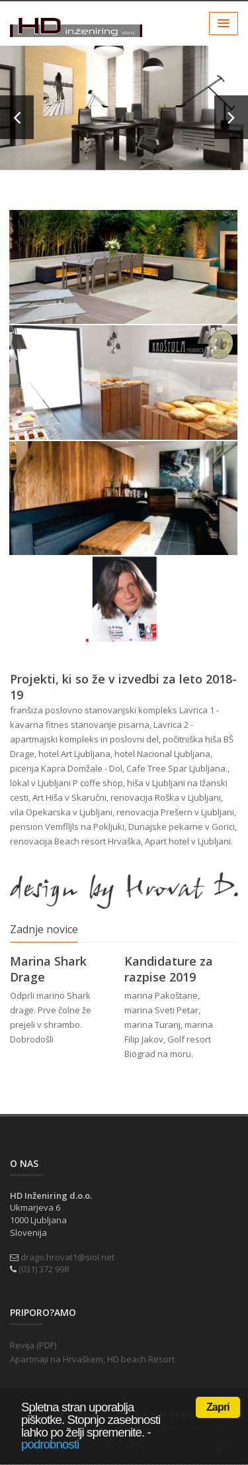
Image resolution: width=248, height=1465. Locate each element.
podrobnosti (50, 1444)
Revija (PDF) (33, 1345)
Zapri (217, 1407)
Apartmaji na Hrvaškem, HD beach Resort (92, 1359)
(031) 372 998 (44, 1269)
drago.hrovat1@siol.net (67, 1257)
